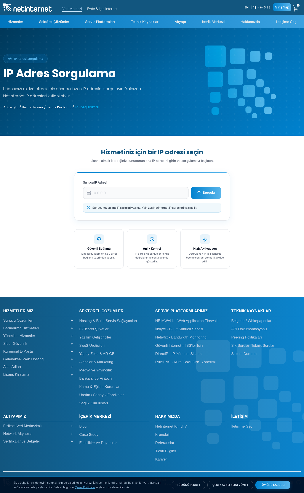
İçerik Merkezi (213, 22)
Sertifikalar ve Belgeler (38, 441)
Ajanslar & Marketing (96, 362)
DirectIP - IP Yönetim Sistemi (178, 354)
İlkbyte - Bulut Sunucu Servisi (179, 329)
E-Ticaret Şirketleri (94, 329)
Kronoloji (162, 435)
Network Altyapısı (38, 433)
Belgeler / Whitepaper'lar (251, 321)
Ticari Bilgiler (165, 451)
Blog (83, 426)
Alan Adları (38, 366)
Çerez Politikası (85, 487)
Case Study (88, 435)
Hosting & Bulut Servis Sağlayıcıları (108, 321)
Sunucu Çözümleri (38, 320)
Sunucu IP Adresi (95, 182)
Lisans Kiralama (38, 374)
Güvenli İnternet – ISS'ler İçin (179, 345)
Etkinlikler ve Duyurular (98, 443)
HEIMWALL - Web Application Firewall (186, 321)
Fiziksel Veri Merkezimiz (38, 426)
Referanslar (164, 443)
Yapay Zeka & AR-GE (97, 354)
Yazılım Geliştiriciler (95, 337)
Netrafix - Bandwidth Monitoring (180, 337)
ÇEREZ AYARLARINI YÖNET (230, 485)
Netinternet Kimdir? (171, 426)
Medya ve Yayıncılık (95, 370)
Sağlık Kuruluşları (93, 403)
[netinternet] (27, 7)
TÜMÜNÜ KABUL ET (273, 485)
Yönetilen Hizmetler (38, 336)
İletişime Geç (286, 22)
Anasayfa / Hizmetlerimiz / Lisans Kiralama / (39, 107)
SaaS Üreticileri (92, 345)
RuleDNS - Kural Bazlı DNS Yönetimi (185, 362)
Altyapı (180, 22)
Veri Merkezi (72, 9)
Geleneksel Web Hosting (38, 359)
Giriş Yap (282, 7)
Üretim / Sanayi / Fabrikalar (101, 395)
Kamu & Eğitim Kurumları (100, 387)
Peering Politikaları (246, 337)
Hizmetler (15, 22)
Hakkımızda (250, 22)
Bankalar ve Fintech (95, 378)
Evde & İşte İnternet (102, 9)
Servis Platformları (100, 22)
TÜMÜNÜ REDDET (188, 485)
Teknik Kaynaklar (144, 22)
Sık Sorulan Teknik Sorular (253, 345)
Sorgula (206, 192)
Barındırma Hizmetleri (38, 328)
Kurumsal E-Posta (38, 351)
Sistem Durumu (244, 354)
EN (246, 7)
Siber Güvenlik (38, 343)
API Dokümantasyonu (249, 329)
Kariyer (161, 459)
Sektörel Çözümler (54, 22)
